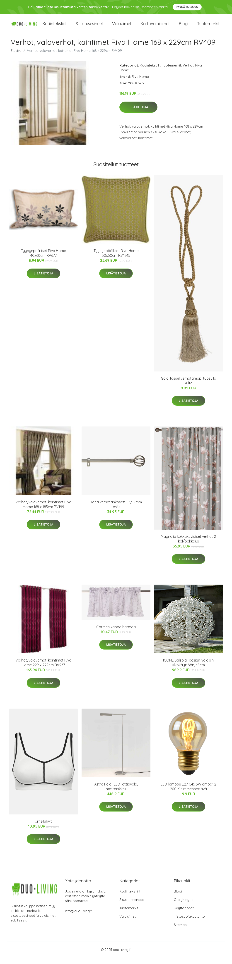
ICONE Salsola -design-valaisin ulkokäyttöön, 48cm (188, 669)
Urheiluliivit (43, 828)
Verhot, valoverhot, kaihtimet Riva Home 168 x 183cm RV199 (43, 511)
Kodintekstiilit (54, 27)
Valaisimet (121, 27)
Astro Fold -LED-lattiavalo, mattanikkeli (116, 793)
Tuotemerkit (208, 27)
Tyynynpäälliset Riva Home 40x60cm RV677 (43, 259)
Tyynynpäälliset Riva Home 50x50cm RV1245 (116, 259)
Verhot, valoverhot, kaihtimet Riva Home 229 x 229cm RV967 (43, 669)
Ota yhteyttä (183, 906)
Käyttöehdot (184, 914)
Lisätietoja (138, 114)
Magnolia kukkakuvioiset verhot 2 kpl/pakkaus (188, 545)
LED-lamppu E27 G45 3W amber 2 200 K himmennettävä (188, 793)
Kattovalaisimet (155, 27)
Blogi (183, 27)
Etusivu (16, 57)
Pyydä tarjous (187, 7)
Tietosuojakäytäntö (189, 923)
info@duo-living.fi (78, 917)
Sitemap (180, 931)
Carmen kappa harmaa (116, 633)
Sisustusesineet (89, 27)
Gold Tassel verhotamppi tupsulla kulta (188, 387)
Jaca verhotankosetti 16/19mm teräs (116, 511)
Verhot (188, 72)
